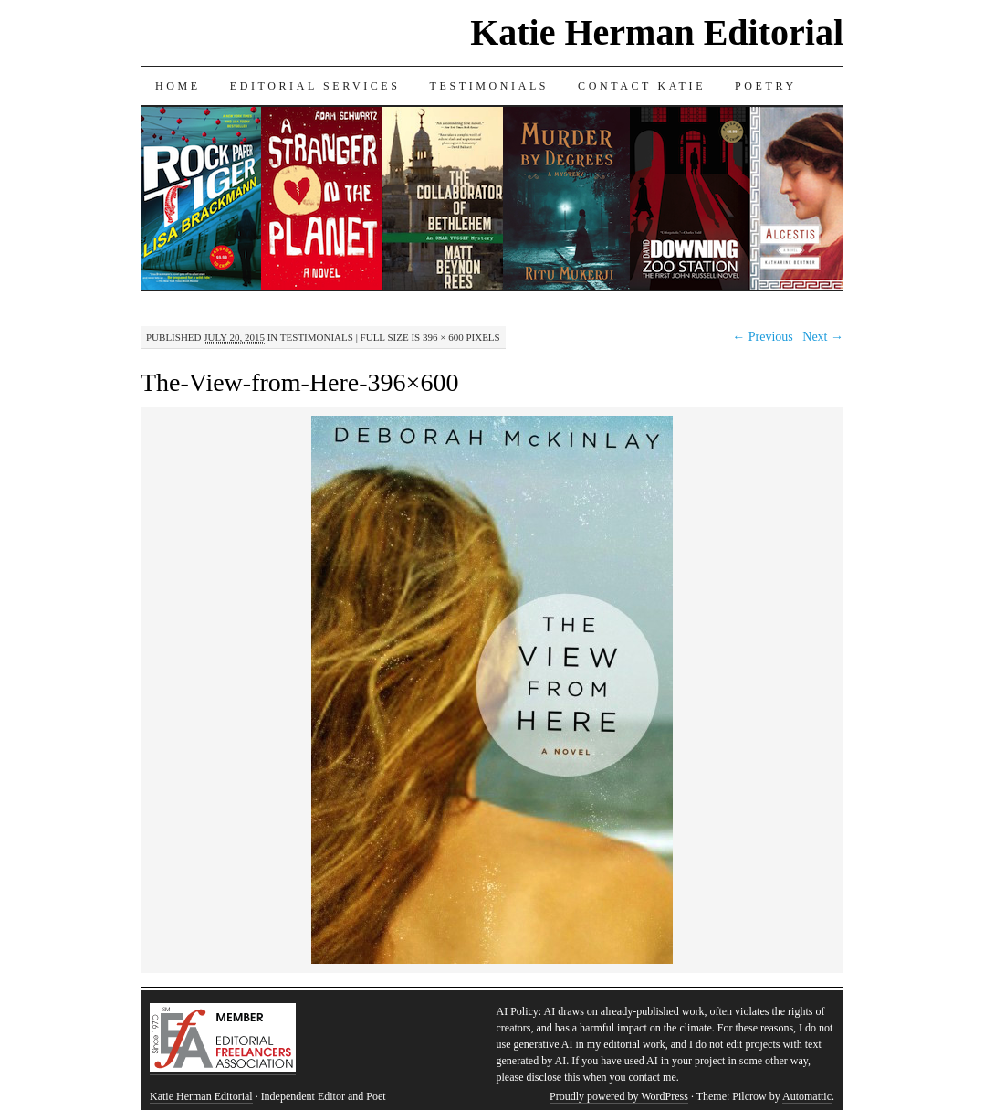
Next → (822, 337)
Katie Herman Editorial (656, 32)
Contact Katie (642, 85)
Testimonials (490, 85)
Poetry (766, 85)
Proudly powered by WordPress (619, 1096)
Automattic (807, 1096)
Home (178, 85)
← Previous (762, 337)
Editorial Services (315, 85)
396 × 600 (443, 337)
